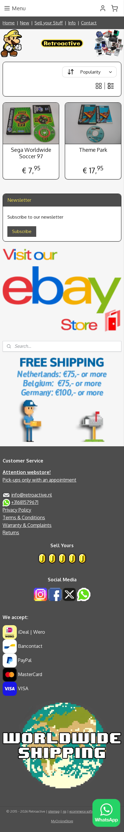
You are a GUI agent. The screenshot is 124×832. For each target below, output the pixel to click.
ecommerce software (84, 811)
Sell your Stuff (48, 23)
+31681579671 (24, 502)
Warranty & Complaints (27, 525)
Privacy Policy (17, 510)
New (24, 23)
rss (64, 811)
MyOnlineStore (62, 821)
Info (72, 23)
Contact (89, 23)
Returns (11, 532)
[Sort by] (89, 72)
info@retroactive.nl (31, 495)
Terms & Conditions (24, 517)
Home (9, 23)
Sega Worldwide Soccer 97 (31, 153)
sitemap (53, 811)
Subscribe (22, 231)
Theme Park (93, 150)
